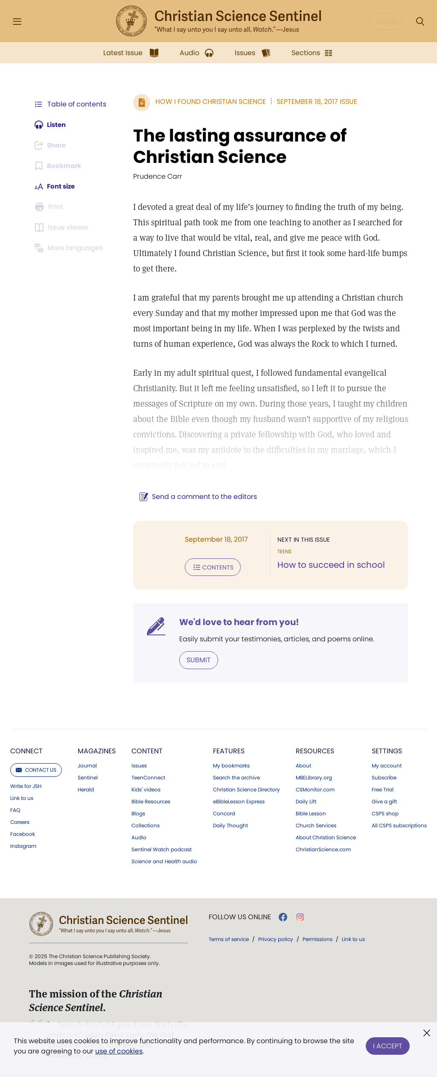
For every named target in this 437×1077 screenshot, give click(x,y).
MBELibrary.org (314, 776)
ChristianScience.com (323, 848)
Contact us (36, 769)
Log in (386, 21)
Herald (86, 788)
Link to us (21, 797)
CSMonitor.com (315, 788)
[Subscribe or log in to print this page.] (50, 207)
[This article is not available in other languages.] (70, 248)
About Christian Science (326, 836)
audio (164, 860)
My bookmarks (231, 764)
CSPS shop (385, 812)
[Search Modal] (420, 21)
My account (387, 764)
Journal (87, 764)
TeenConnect (148, 776)
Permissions (317, 938)
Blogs (138, 812)
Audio (138, 836)
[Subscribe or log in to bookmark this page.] (59, 166)
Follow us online (240, 916)
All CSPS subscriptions (399, 824)
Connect (26, 750)
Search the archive (236, 776)
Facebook (22, 833)
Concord (224, 812)
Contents (208, 567)
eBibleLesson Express (239, 800)
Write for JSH (25, 785)
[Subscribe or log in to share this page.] (52, 145)
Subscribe (384, 776)
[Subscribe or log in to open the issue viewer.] (63, 227)
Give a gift (384, 800)
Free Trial (382, 788)
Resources (315, 750)
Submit (194, 659)
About (303, 764)
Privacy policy (275, 938)
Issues (139, 764)
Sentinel (88, 776)
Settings (387, 750)
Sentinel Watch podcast (161, 848)
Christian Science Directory (246, 788)
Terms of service (229, 938)
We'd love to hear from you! (235, 622)
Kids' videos (145, 788)
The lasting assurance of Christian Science (235, 146)
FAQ (15, 809)
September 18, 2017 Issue (312, 101)
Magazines (97, 750)
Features (229, 750)
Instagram (23, 845)
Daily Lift (306, 800)
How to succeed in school (329, 565)
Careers (19, 821)
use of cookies (119, 1051)
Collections (145, 824)
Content (147, 750)
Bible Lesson (311, 812)
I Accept (387, 1044)
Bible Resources (150, 800)
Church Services (316, 824)
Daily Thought (230, 824)
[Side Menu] (17, 21)
